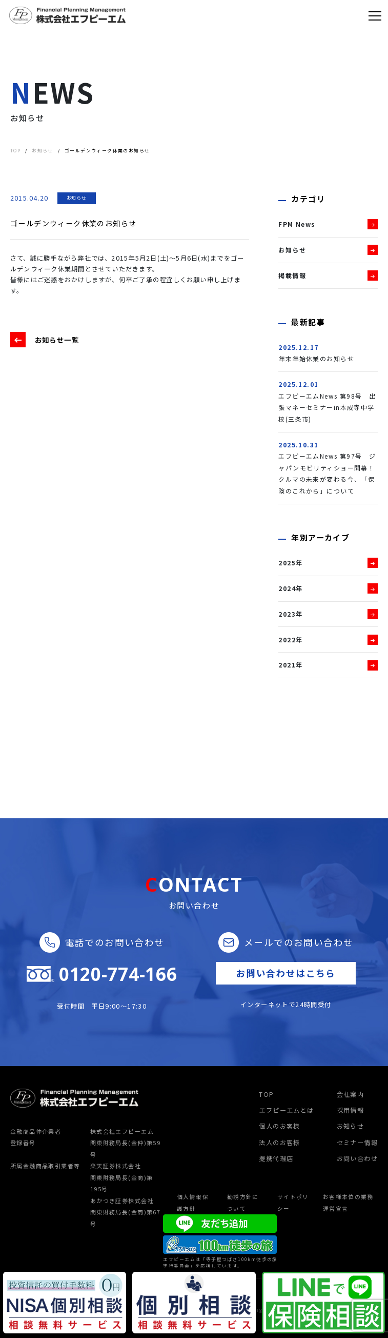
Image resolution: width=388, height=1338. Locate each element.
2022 (287, 639)
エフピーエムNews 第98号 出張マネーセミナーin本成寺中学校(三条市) (327, 407)
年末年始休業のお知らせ (316, 358)
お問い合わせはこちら (286, 973)
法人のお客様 (279, 1142)
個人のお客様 (279, 1126)
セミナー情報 (357, 1142)
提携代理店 (276, 1158)
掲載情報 (292, 275)
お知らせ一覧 (58, 339)
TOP (266, 1094)
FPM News (297, 224)
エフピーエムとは (286, 1110)
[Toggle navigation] (375, 15)
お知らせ (77, 197)
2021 (287, 665)
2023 (287, 614)
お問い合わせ (357, 1158)
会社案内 (350, 1094)
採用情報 (350, 1110)
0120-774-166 (117, 974)
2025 (287, 562)
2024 (287, 588)
